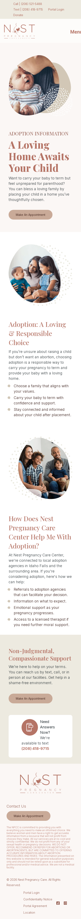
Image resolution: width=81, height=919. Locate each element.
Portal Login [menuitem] (56, 9)
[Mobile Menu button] (73, 31)
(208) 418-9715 (35, 748)
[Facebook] (58, 903)
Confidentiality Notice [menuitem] (37, 899)
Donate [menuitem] (18, 15)
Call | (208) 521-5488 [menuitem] (27, 4)
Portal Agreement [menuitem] (35, 906)
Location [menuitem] (29, 912)
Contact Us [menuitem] (16, 806)
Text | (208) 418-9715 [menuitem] (28, 9)
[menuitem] (28, 816)
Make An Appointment (27, 214)
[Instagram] (64, 903)
